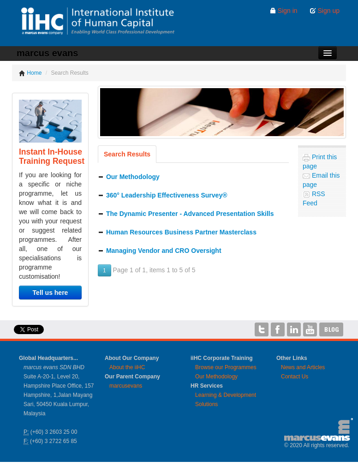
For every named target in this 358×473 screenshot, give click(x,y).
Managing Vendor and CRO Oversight (163, 250)
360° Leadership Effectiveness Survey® (166, 195)
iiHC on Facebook (278, 329)
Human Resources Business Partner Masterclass (181, 232)
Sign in (283, 10)
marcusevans (125, 386)
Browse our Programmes (226, 367)
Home (30, 73)
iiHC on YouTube (310, 329)
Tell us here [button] (50, 292)
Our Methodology (133, 176)
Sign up (325, 10)
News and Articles (303, 367)
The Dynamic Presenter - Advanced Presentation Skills (190, 213)
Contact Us (294, 376)
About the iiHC (127, 367)
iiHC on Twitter (261, 329)
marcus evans (47, 53)
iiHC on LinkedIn (294, 329)
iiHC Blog (331, 329)
